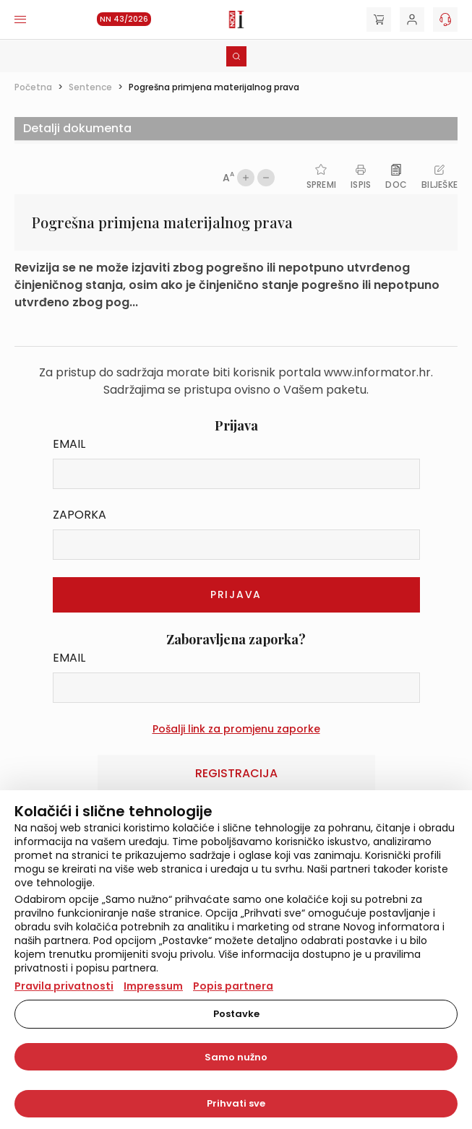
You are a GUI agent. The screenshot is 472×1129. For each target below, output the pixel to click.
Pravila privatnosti (63, 986)
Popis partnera (233, 986)
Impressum (153, 986)
